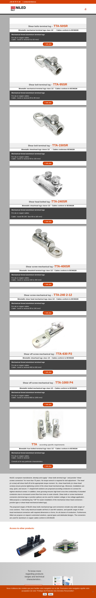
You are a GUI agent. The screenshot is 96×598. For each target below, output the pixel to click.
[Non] (93, 591)
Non (50, 594)
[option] (31, 545)
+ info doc (48, 44)
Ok (45, 594)
